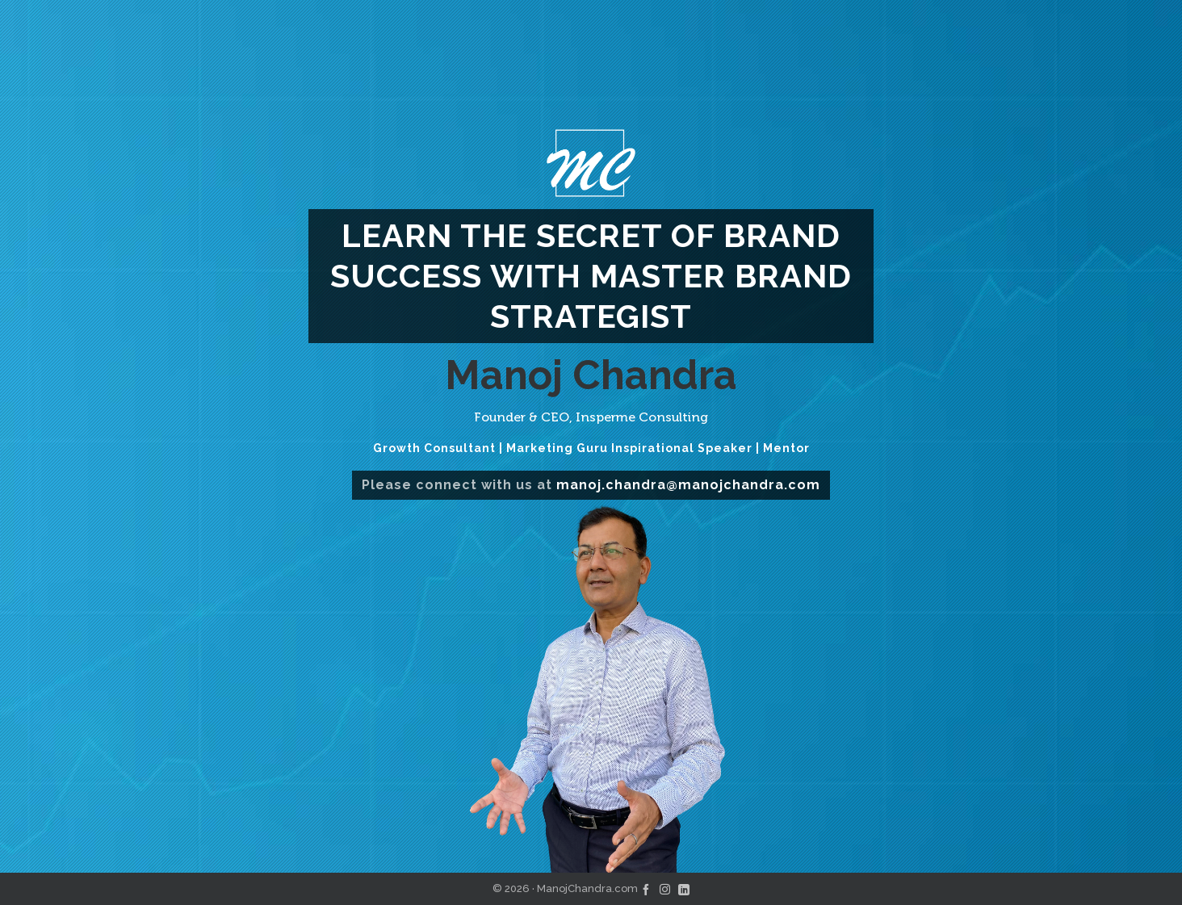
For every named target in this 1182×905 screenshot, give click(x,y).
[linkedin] (684, 888)
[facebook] (646, 888)
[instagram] (665, 888)
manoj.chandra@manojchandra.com (688, 484)
